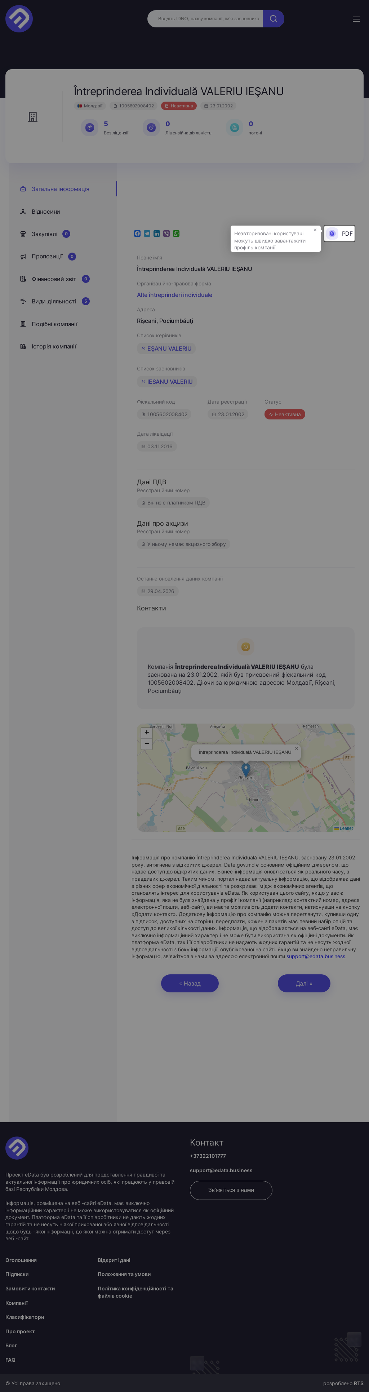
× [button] (315, 229)
